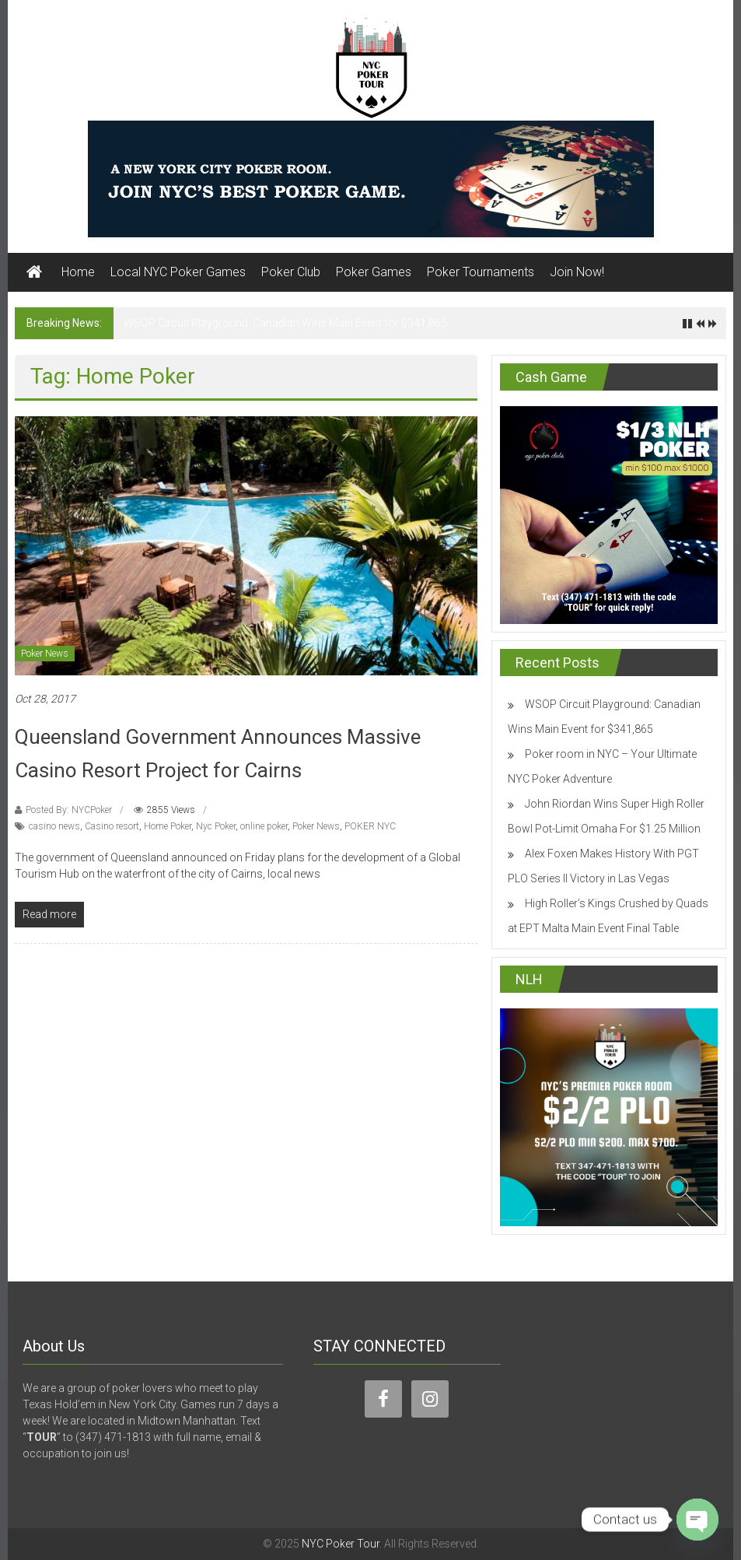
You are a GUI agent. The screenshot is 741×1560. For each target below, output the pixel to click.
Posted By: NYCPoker (69, 810)
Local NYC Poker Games (178, 272)
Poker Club (290, 272)
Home (78, 272)
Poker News (44, 653)
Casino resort (112, 826)
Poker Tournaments (480, 272)
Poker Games (373, 272)
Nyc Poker (216, 826)
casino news (54, 826)
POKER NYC (370, 826)
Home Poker (167, 826)
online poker (264, 826)
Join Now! (577, 272)
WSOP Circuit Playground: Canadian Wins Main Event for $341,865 (285, 323)
